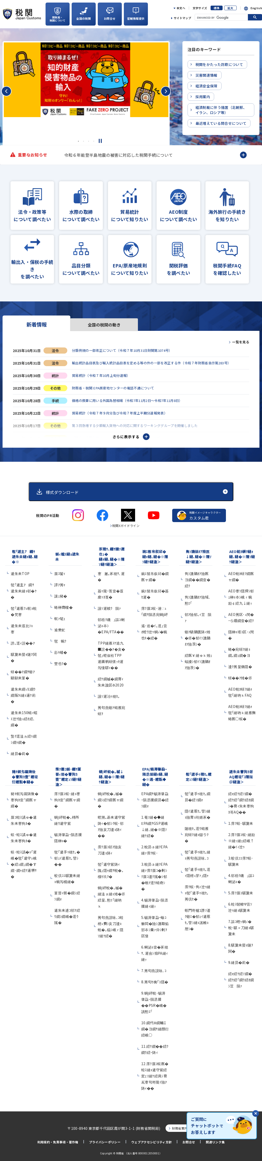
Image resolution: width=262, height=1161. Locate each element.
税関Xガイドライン (125, 523)
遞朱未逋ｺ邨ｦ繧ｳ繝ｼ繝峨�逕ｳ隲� (67, 914)
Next (250, 154)
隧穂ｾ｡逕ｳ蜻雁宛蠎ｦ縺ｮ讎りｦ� (197, 832)
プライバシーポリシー (105, 1140)
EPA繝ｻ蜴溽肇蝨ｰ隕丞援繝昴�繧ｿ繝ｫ (155, 797)
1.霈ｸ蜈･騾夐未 (240, 821)
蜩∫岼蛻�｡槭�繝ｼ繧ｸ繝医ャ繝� (111, 797)
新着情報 (36, 324)
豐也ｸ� (60, 661)
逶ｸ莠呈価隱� (240, 664)
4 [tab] (93, 140)
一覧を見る (240, 341)
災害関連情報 (206, 75)
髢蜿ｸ (60, 638)
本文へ (181, 8)
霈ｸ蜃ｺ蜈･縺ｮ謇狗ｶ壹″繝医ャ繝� (67, 797)
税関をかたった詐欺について (219, 64)
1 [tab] (78, 140)
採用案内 (202, 96)
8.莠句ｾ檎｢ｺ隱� (154, 979)
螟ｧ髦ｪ (59, 616)
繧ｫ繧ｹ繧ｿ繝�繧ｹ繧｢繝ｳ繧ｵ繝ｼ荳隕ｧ (241, 977)
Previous (60, 154)
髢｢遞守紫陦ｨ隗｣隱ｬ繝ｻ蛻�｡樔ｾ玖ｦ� (111, 868)
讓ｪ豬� (60, 593)
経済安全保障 (206, 85)
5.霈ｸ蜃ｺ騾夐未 (240, 890)
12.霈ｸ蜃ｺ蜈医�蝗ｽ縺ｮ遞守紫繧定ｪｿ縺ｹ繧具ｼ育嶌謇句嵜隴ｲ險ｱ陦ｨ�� (154, 1074)
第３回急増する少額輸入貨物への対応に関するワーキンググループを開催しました (139, 427)
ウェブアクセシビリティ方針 (151, 1140)
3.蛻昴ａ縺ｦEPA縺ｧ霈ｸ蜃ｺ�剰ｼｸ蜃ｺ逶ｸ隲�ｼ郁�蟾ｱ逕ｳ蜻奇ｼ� (154, 874)
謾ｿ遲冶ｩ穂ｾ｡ (109, 694)
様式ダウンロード (64, 490)
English (256, 8)
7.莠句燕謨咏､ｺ (153, 968)
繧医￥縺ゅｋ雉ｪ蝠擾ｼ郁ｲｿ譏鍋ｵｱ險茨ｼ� (198, 659)
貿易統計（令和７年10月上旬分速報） (103, 375)
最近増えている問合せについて (220, 123)
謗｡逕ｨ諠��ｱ (23, 641)
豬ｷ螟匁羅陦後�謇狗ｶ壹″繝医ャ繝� (24, 797)
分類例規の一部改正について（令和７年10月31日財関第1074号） (126, 350)
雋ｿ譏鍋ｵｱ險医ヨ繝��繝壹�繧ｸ (197, 577)
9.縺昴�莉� (238, 960)
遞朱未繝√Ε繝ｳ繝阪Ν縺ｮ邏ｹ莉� (23, 693)
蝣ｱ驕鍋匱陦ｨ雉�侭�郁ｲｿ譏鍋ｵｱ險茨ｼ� (198, 636)
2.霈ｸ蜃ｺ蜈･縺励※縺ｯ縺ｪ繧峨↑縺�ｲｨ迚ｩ (241, 838)
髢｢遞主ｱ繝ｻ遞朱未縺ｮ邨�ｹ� (24, 589)
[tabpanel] (86, 79)
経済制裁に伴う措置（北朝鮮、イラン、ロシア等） (221, 110)
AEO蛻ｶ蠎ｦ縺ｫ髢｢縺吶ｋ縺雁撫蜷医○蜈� (242, 710)
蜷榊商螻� (63, 605)
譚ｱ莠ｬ (59, 582)
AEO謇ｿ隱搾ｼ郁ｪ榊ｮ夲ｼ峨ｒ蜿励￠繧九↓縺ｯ (241, 595)
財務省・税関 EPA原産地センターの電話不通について (116, 388)
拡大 (230, 8)
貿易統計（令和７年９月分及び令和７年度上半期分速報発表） (123, 414)
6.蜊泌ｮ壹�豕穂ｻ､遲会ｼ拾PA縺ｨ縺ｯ (154, 951)
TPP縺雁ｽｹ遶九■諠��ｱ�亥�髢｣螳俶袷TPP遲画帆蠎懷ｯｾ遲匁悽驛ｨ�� (111, 653)
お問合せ (188, 1140)
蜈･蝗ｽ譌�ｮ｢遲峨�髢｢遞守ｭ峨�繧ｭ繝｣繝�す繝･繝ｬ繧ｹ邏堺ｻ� (24, 862)
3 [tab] (88, 140)
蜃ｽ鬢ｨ (59, 571)
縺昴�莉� (20, 751)
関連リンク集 (215, 1140)
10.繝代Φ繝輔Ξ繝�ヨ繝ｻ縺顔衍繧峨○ (155, 1026)
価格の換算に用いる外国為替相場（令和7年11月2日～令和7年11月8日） (132, 401)
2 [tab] (83, 140)
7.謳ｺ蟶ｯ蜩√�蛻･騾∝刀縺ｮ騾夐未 (241, 925)
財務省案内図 (181, 1126)
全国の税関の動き (104, 325)
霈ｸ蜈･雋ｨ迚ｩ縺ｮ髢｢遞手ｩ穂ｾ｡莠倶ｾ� (198, 890)
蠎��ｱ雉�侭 (240, 675)
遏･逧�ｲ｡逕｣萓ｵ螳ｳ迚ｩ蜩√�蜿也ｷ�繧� (154, 629)
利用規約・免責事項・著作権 (57, 1140)
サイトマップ (182, 18)
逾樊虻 (59, 627)
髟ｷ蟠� (60, 650)
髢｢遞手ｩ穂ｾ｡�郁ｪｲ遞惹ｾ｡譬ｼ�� (67, 856)
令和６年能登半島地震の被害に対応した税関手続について (118, 155)
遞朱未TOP (20, 571)
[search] (219, 17)
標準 (217, 8)
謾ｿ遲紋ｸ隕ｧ (109, 606)
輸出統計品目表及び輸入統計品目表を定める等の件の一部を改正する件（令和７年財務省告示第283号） (157, 363)
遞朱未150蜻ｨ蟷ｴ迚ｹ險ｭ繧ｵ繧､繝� (24, 716)
